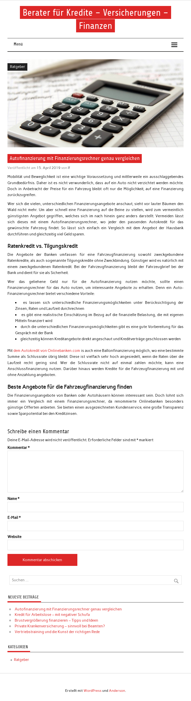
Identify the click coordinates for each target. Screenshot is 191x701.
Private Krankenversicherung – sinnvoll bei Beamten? (60, 626)
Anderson (117, 691)
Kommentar (18, 448)
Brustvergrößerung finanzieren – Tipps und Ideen (56, 620)
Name (13, 499)
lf (69, 167)
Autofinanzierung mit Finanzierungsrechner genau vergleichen (68, 609)
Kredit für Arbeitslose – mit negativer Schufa (52, 614)
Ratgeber (17, 66)
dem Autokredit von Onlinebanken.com (46, 350)
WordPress (92, 691)
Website (14, 537)
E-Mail (14, 518)
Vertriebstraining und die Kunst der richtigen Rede (57, 632)
